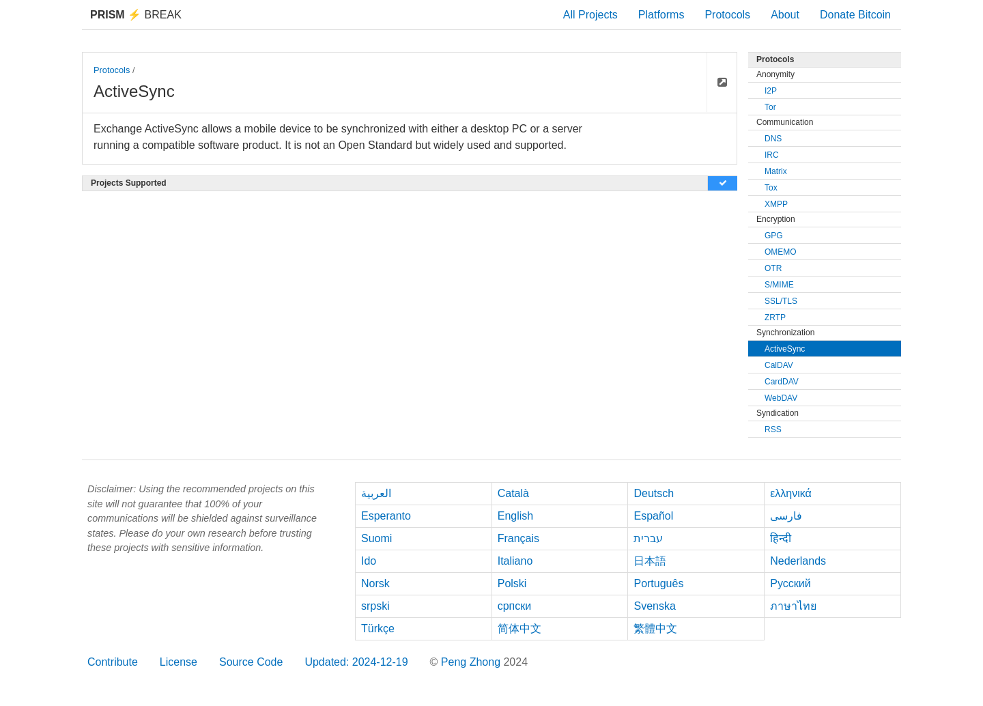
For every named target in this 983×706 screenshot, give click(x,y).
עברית (648, 538)
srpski (375, 606)
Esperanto (386, 516)
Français (518, 538)
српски (515, 606)
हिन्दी (780, 538)
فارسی (786, 516)
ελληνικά (791, 493)
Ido (368, 561)
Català (513, 493)
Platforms (661, 14)
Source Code (251, 662)
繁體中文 (655, 628)
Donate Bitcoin (855, 14)
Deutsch (653, 493)
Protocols (727, 14)
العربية (376, 493)
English (515, 516)
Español (653, 516)
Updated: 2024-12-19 (356, 662)
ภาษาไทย (793, 606)
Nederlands (798, 561)
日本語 (649, 561)
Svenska (654, 606)
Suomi (376, 538)
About (785, 14)
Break (136, 14)
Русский (790, 583)
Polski (512, 583)
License (178, 662)
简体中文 (519, 628)
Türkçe (378, 628)
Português (658, 583)
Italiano (515, 561)
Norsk (375, 583)
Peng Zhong (472, 662)
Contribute (112, 662)
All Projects (590, 14)
